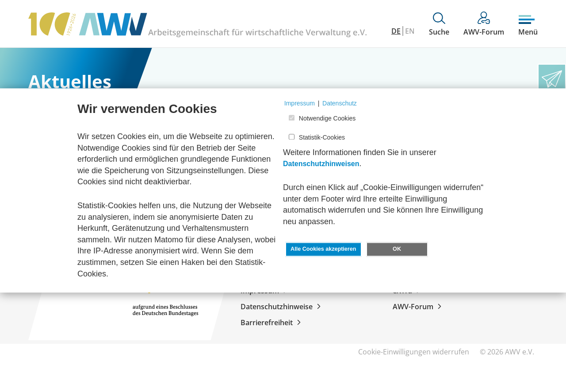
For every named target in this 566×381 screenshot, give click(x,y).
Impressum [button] (299, 103)
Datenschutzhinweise (282, 306)
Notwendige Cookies (327, 118)
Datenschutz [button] (339, 103)
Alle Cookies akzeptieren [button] (323, 249)
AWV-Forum (419, 306)
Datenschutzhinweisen (321, 164)
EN (410, 31)
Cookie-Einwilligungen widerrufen (413, 352)
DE (396, 31)
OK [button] (397, 249)
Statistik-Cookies (322, 137)
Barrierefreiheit (272, 322)
